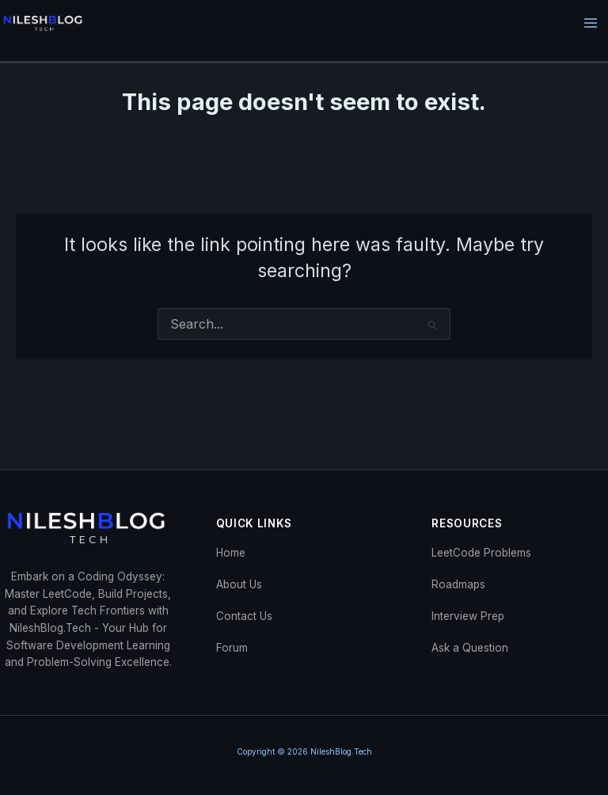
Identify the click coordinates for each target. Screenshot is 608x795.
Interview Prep (467, 616)
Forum (232, 647)
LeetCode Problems (481, 552)
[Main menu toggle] (591, 23)
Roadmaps (458, 584)
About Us (239, 584)
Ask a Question (469, 647)
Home (230, 552)
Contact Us (244, 616)
